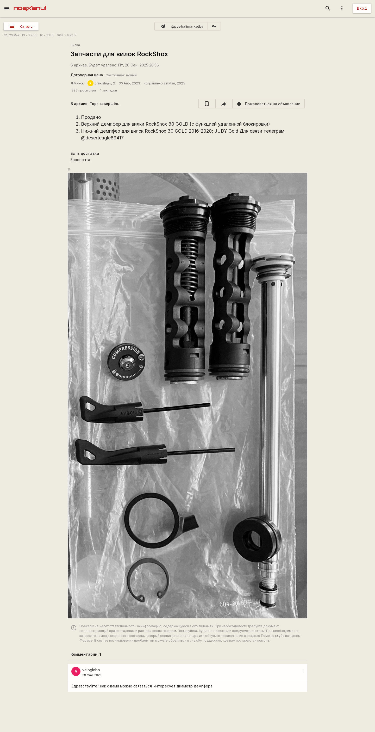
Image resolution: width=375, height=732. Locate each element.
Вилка (75, 45)
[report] (269, 103)
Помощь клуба (272, 636)
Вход (362, 8)
